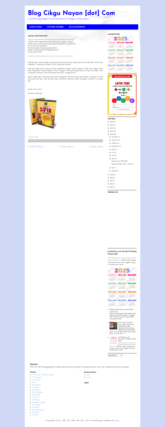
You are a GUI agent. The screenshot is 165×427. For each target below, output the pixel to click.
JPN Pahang (36, 395)
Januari (114, 171)
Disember (115, 137)
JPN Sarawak (36, 385)
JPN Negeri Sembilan (39, 402)
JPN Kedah (35, 412)
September (115, 146)
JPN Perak (35, 407)
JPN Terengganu (37, 392)
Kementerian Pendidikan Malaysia (43, 375)
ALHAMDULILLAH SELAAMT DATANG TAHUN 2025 (127, 339)
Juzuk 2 (88, 377)
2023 (112, 125)
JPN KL (34, 382)
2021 (111, 131)
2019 (111, 175)
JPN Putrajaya (36, 377)
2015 (111, 187)
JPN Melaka (36, 400)
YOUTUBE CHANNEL (55, 27)
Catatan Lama (96, 146)
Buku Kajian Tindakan (125, 323)
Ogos (113, 149)
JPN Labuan (36, 380)
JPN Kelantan (36, 390)
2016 (111, 184)
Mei (113, 156)
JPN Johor (35, 397)
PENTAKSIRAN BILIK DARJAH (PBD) (121, 310)
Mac (113, 168)
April (113, 159)
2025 (112, 122)
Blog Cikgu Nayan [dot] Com (71, 13)
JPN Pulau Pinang (38, 410)
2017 (111, 181)
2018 (111, 178)
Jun (113, 152)
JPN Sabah (35, 387)
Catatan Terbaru (35, 146)
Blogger (117, 421)
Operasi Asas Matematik (119, 161)
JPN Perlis (35, 415)
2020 (112, 134)
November (115, 140)
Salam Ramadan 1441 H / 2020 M (122, 164)
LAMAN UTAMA (35, 27)
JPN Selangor (36, 405)
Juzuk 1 (88, 375)
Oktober (114, 143)
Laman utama (66, 146)
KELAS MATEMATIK (77, 27)
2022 (112, 128)
